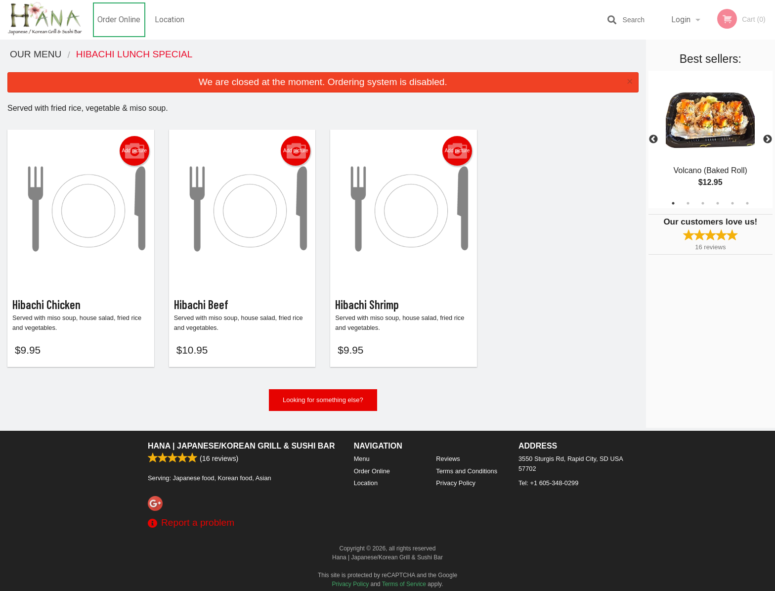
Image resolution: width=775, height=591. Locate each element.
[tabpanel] (710, 139)
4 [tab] (718, 203)
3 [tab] (703, 203)
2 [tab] (688, 203)
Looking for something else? (323, 402)
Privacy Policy (455, 483)
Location (169, 19)
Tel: (548, 483)
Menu (362, 458)
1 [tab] (673, 203)
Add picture (134, 151)
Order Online (118, 19)
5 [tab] (732, 203)
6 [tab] (747, 203)
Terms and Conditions (466, 471)
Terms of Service (404, 584)
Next (768, 139)
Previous (653, 139)
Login (680, 19)
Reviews (448, 458)
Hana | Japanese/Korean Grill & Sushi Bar (241, 446)
